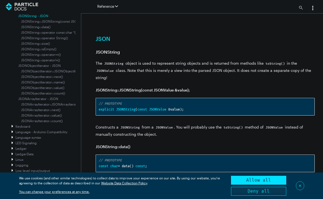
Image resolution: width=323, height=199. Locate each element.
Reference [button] (107, 6)
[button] (312, 8)
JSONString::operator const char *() (49, 32)
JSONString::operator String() (44, 38)
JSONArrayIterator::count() (42, 121)
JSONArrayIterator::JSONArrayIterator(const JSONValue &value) (70, 104)
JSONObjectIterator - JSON (39, 65)
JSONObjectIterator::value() (42, 88)
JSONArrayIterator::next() (41, 110)
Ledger (21, 148)
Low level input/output (32, 170)
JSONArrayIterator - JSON (38, 99)
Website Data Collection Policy (124, 183)
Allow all (258, 180)
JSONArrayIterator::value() (41, 115)
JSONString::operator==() (41, 54)
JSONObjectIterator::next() (42, 76)
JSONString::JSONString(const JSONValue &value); (61, 21)
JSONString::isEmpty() (38, 49)
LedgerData (24, 154)
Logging (21, 165)
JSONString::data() (36, 27)
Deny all (259, 191)
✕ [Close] (300, 185)
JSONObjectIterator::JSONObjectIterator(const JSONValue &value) (73, 71)
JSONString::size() (35, 43)
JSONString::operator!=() (40, 60)
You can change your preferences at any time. (54, 191)
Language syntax (28, 137)
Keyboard (22, 126)
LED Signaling (26, 143)
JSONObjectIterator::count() (43, 93)
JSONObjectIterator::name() (43, 82)
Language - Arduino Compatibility (41, 132)
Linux (19, 159)
